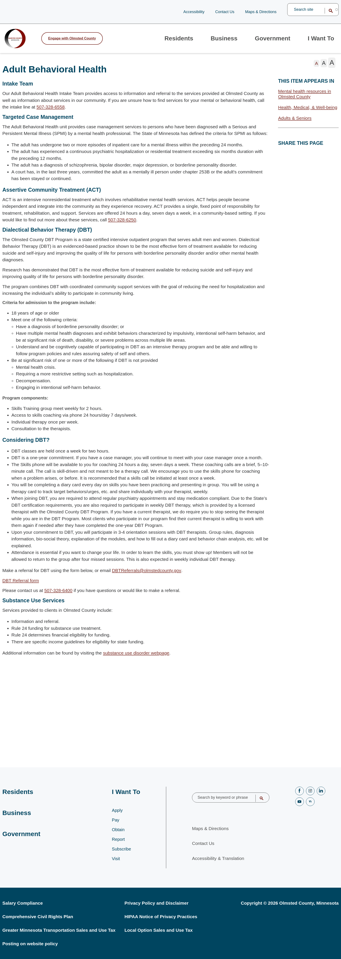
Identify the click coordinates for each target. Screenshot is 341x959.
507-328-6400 (58, 595)
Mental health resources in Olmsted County (304, 99)
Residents (171, 40)
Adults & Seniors (294, 123)
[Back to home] (19, 41)
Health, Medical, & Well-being (307, 112)
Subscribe (121, 849)
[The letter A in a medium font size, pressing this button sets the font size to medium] (324, 68)
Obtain (118, 829)
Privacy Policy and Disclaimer (156, 903)
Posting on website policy (30, 943)
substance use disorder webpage (136, 658)
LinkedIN (321, 788)
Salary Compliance (22, 903)
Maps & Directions (260, 12)
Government (269, 40)
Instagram (310, 788)
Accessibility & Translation (218, 855)
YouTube (299, 799)
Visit (116, 858)
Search (328, 10)
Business (218, 40)
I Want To (320, 40)
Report (118, 839)
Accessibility (193, 12)
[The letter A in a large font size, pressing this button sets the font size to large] (331, 68)
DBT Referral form (20, 585)
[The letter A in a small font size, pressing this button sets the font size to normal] (316, 68)
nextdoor (310, 799)
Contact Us (224, 12)
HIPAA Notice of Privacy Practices (160, 916)
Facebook (299, 788)
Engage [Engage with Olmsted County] (72, 41)
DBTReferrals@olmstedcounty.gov (146, 575)
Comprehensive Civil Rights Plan (37, 916)
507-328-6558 (51, 112)
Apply (117, 810)
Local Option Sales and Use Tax (158, 930)
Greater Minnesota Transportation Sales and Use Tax (58, 930)
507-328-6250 (122, 224)
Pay (115, 820)
